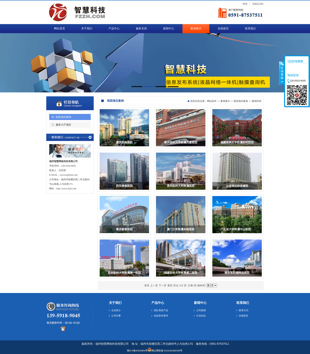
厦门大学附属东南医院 (181, 229)
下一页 (162, 285)
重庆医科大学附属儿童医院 (180, 142)
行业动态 (201, 315)
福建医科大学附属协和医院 (237, 142)
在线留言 (243, 315)
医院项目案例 (63, 116)
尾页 (170, 285)
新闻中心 (200, 302)
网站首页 (211, 101)
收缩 (281, 73)
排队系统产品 (161, 310)
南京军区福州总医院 (237, 272)
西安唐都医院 (124, 185)
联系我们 (242, 302)
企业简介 (116, 310)
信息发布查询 (161, 315)
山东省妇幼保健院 (237, 185)
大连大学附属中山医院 (237, 229)
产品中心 (157, 302)
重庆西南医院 (124, 142)
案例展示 (225, 101)
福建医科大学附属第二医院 (180, 272)
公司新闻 (201, 310)
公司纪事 (116, 315)
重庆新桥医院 (124, 229)
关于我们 (115, 302)
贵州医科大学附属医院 (181, 185)
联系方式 (243, 310)
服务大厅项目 (63, 124)
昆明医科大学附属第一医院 (124, 272)
